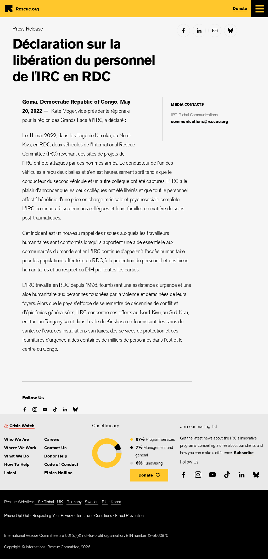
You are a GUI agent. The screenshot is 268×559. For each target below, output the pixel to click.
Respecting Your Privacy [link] (52, 515)
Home (24, 8)
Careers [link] (51, 439)
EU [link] (105, 501)
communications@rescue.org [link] (199, 121)
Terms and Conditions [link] (94, 515)
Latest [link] (10, 472)
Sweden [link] (91, 501)
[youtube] (45, 409)
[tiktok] (55, 409)
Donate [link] (240, 8)
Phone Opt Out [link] (16, 515)
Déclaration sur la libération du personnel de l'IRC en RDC (84, 60)
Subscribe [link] (244, 452)
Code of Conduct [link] (61, 464)
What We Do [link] (16, 456)
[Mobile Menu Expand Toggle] (259, 8)
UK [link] (60, 501)
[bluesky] (230, 30)
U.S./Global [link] (44, 501)
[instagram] (34, 409)
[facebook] (183, 30)
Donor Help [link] (55, 456)
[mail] (214, 30)
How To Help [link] (17, 464)
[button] (149, 475)
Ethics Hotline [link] (58, 472)
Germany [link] (74, 501)
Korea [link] (116, 501)
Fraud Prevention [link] (129, 515)
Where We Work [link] (20, 447)
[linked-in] (199, 30)
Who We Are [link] (16, 439)
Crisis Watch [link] (22, 425)
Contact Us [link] (55, 447)
